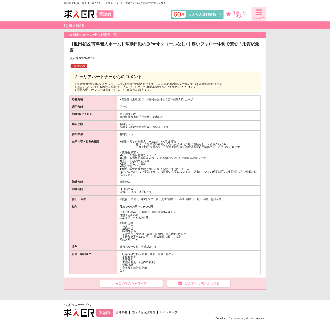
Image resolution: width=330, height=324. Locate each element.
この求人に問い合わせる (202, 283)
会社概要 (121, 312)
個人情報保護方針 (143, 312)
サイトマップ (168, 312)
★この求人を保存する (131, 283)
